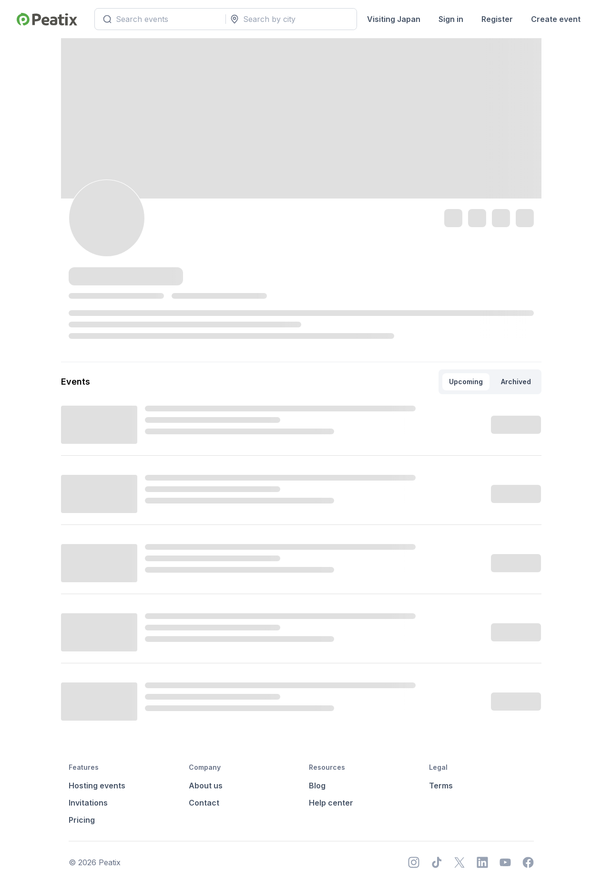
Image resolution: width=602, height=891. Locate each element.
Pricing (82, 820)
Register (497, 19)
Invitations (88, 802)
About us (206, 785)
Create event (556, 19)
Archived (516, 381)
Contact (204, 802)
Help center (331, 802)
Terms (441, 785)
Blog (317, 785)
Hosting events (97, 785)
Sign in (451, 19)
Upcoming (466, 381)
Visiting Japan (393, 19)
